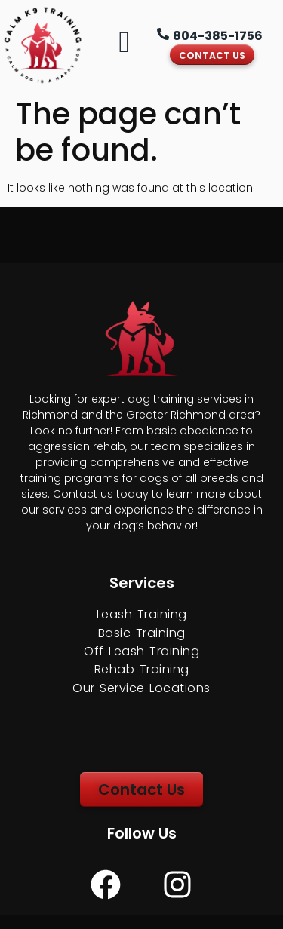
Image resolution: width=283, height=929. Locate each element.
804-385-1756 (218, 35)
